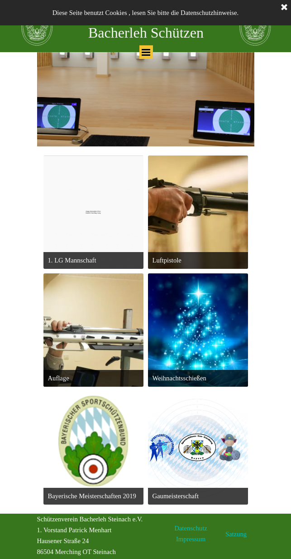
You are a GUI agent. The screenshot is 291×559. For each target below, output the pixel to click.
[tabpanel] (145, 99)
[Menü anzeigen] (146, 52)
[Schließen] (284, 7)
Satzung (236, 534)
